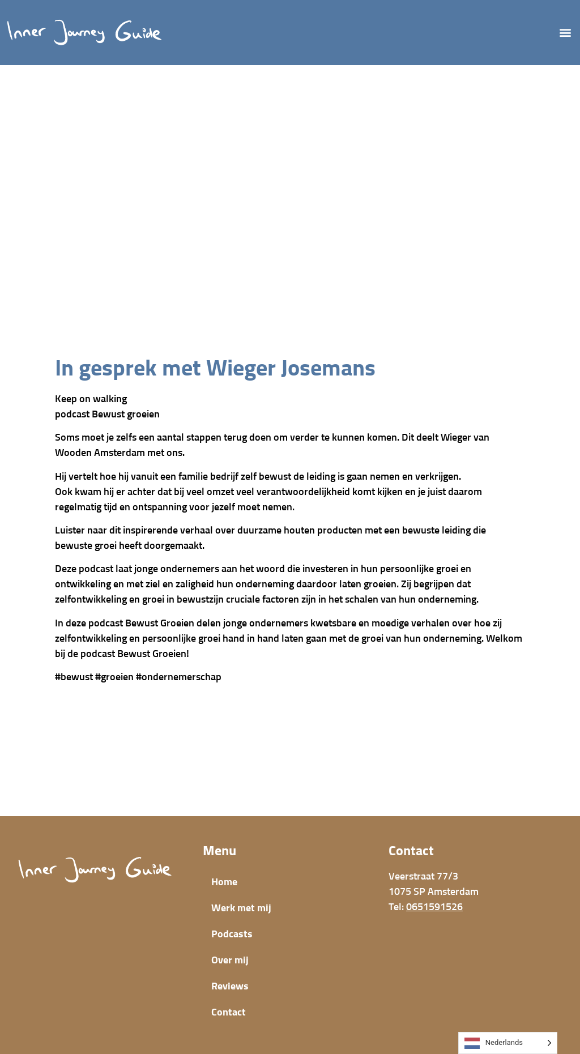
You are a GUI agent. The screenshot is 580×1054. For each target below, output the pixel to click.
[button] (565, 32)
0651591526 (434, 907)
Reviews (230, 987)
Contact (228, 1013)
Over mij (230, 960)
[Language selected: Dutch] (507, 1043)
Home (224, 882)
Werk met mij (241, 908)
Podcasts (232, 934)
